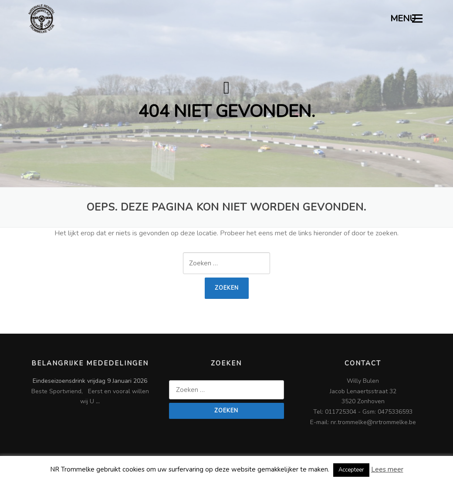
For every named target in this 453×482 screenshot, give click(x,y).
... (98, 401)
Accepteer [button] (351, 470)
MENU (406, 18)
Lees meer (387, 469)
